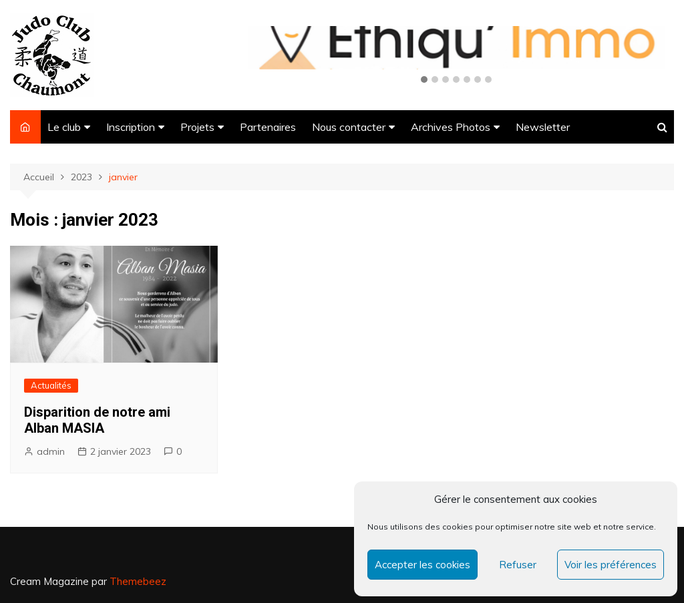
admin (51, 451)
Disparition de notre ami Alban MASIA (97, 420)
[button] (424, 80)
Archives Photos (450, 127)
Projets (197, 127)
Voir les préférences (610, 564)
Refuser (517, 564)
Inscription (130, 127)
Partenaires (268, 127)
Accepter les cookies (422, 564)
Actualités (51, 385)
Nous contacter (348, 127)
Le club (64, 127)
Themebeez (138, 581)
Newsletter (543, 127)
